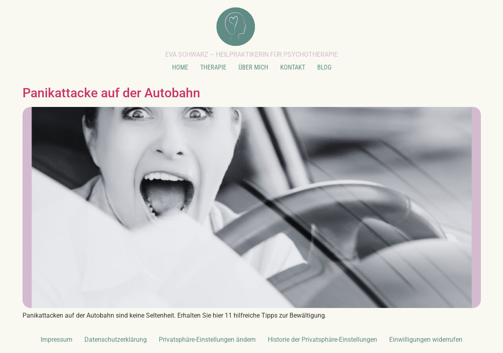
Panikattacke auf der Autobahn (111, 93)
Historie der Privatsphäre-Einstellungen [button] (322, 339)
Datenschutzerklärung (115, 339)
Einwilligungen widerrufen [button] (425, 339)
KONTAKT (292, 67)
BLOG (324, 67)
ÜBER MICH (253, 67)
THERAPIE (213, 67)
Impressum (56, 339)
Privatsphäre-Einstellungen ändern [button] (207, 339)
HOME (180, 67)
